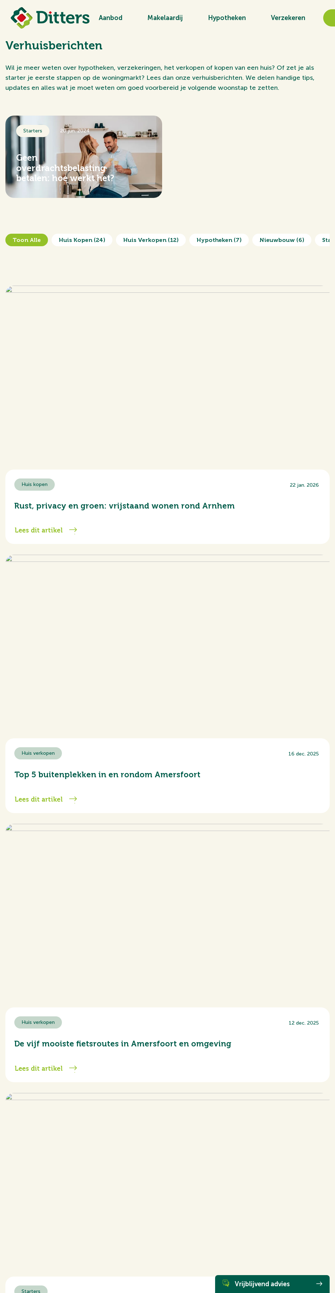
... (180, 857)
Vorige (25, 857)
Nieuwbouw (281, 240)
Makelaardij (165, 18)
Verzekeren (288, 18)
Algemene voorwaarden (29, 1266)
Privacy (121, 1266)
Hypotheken (227, 18)
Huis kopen (82, 240)
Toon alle (27, 240)
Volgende (306, 857)
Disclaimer (100, 1266)
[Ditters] (50, 18)
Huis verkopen (151, 240)
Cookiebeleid (72, 1266)
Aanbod (110, 18)
